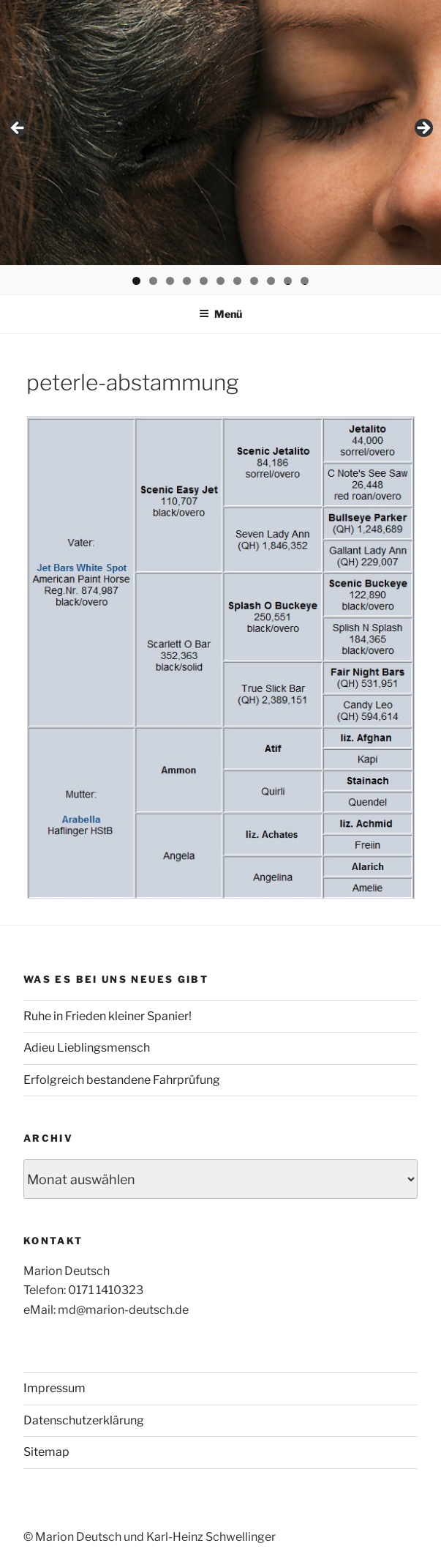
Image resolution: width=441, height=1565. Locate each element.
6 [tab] (220, 281)
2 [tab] (153, 281)
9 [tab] (271, 281)
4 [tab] (187, 281)
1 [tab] (136, 281)
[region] (220, 132)
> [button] (423, 129)
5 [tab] (204, 281)
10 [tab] (288, 281)
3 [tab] (170, 281)
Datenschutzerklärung (83, 1420)
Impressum (54, 1388)
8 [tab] (254, 281)
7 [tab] (237, 281)
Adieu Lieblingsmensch (86, 1048)
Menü (220, 314)
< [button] (18, 129)
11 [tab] (305, 281)
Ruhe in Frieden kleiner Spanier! (107, 1016)
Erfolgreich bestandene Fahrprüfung (121, 1080)
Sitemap (46, 1452)
